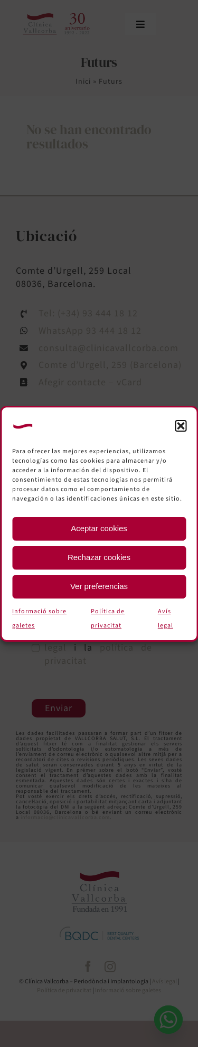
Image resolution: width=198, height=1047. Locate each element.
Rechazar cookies (99, 557)
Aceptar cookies (99, 528)
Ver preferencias (99, 586)
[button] (180, 426)
